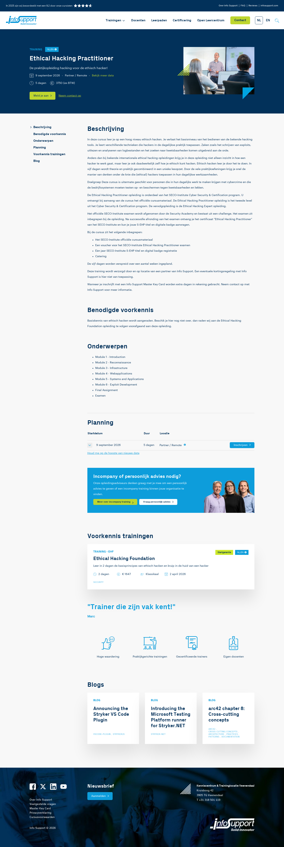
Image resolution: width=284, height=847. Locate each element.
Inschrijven (241, 445)
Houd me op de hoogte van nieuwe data (113, 453)
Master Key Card (40, 808)
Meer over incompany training (113, 501)
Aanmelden (98, 796)
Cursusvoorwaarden (42, 817)
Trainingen (115, 20)
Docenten (138, 20)
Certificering (182, 20)
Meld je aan (41, 95)
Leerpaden (159, 20)
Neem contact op (70, 95)
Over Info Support (228, 5)
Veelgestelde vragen (43, 804)
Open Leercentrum (210, 20)
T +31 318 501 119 (208, 800)
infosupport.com (269, 5)
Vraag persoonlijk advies (156, 501)
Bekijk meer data (103, 75)
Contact (240, 20)
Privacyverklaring (40, 812)
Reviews (252, 5)
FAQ (243, 5)
